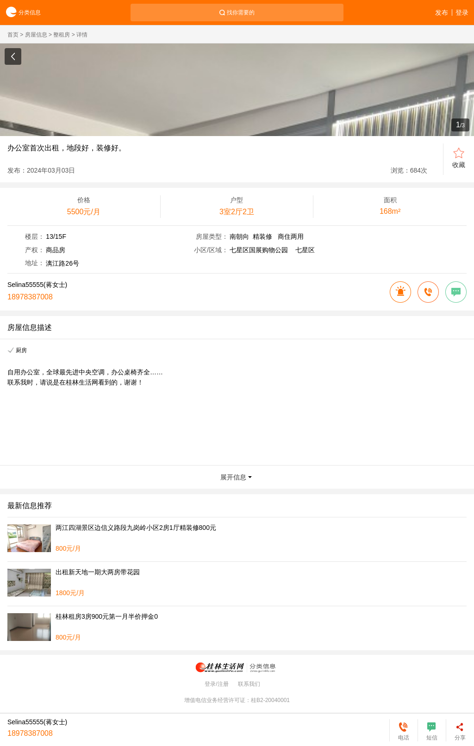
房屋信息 (36, 34)
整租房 (61, 34)
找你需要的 (241, 12)
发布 (441, 12)
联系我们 (249, 684)
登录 (461, 12)
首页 (13, 34)
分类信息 (20, 12)
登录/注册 (216, 684)
